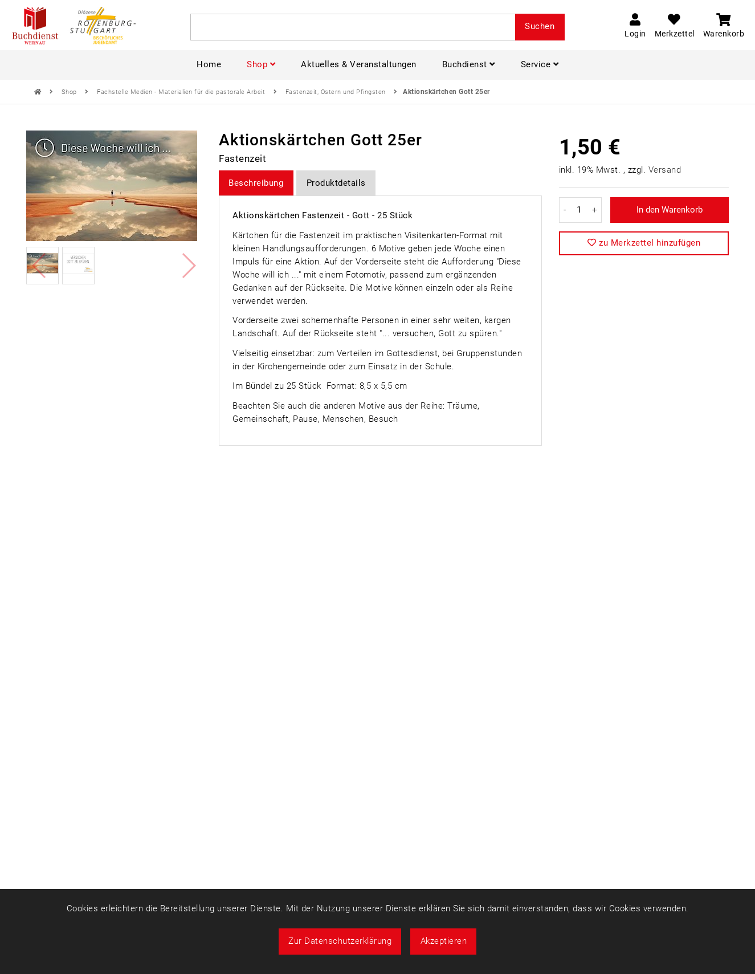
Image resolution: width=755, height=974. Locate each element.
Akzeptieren (444, 941)
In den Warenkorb (669, 210)
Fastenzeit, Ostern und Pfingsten (336, 92)
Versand (664, 170)
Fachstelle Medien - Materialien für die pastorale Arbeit (182, 92)
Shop (70, 92)
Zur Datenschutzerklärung (339, 941)
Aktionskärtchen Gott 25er (446, 92)
